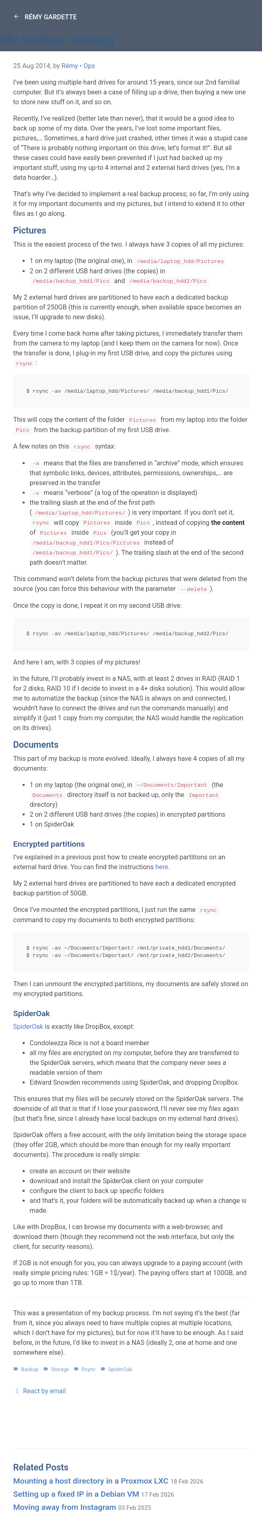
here (161, 867)
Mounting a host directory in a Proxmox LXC (108, 1481)
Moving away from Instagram (82, 1507)
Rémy (70, 66)
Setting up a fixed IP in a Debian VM (93, 1494)
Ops (89, 66)
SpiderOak (28, 1026)
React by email (39, 1391)
